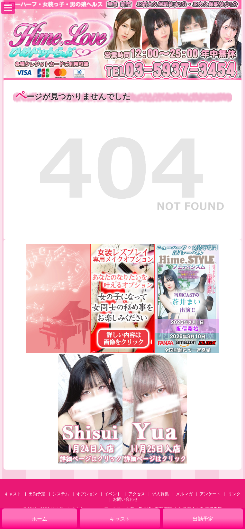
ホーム (39, 519)
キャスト (13, 493)
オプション (86, 493)
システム (60, 493)
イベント (112, 493)
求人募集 (160, 493)
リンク (234, 493)
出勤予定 (37, 493)
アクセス (136, 493)
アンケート (210, 493)
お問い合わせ (125, 499)
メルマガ (184, 493)
